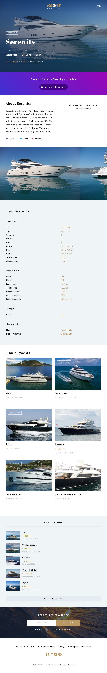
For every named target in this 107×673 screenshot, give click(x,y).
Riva (7, 448)
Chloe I (26, 557)
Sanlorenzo (9, 398)
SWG (24, 532)
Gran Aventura (13, 494)
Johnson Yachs (60, 398)
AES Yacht (25, 577)
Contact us (86, 646)
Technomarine (29, 544)
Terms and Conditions (46, 646)
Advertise (20, 646)
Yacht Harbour (54, 7)
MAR (8, 393)
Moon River (61, 393)
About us (31, 646)
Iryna (25, 582)
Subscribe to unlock (54, 87)
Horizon (8, 499)
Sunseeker (11, 54)
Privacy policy (73, 646)
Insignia (59, 443)
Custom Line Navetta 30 (68, 494)
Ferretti (57, 499)
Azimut (24, 539)
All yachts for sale (53, 599)
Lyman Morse (59, 453)
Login (98, 6)
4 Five (9, 443)
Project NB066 (29, 570)
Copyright (62, 646)
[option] (40, 173)
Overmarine (26, 551)
